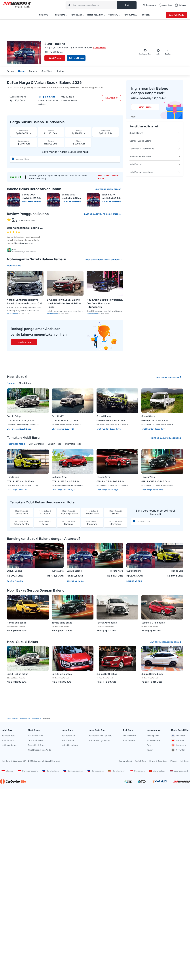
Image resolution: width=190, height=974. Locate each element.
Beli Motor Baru (69, 735)
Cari (127, 5)
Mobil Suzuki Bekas (172, 642)
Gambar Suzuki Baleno (154, 141)
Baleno (10, 71)
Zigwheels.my (116, 771)
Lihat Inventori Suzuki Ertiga (19, 429)
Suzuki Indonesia (25, 718)
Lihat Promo (55, 58)
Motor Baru (76, 15)
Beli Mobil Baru (8, 735)
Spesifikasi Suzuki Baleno (154, 148)
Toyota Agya (103, 477)
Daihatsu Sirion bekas (153, 622)
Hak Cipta (184, 761)
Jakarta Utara (92, 512)
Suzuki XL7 (58, 416)
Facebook (178, 736)
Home (9, 718)
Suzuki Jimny (104, 416)
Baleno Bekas (114, 189)
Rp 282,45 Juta (23, 132)
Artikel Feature (153, 740)
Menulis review (24, 342)
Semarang (115, 522)
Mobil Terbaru (8, 740)
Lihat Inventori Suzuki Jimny (109, 429)
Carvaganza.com (28, 771)
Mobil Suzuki (154, 164)
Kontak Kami (140, 761)
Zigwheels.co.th (179, 771)
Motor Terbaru (68, 740)
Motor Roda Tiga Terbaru (100, 740)
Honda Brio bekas (16, 622)
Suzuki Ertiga (14, 416)
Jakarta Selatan (21, 522)
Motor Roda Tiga (95, 15)
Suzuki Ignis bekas (62, 674)
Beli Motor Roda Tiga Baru (100, 735)
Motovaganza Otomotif (109, 260)
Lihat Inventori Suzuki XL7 (63, 429)
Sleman (115, 512)
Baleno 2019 (108, 194)
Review (60, 71)
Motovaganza (130, 15)
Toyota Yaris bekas (62, 622)
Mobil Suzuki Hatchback (154, 172)
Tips (149, 745)
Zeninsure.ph (95, 771)
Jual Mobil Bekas (35, 740)
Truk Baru (113, 15)
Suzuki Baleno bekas (152, 674)
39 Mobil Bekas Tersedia (111, 202)
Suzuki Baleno (154, 133)
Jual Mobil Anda (176, 15)
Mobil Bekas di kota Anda (39, 750)
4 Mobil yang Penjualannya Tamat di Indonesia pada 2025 (24, 301)
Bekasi (44, 522)
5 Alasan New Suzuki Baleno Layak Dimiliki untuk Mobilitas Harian (64, 303)
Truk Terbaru (129, 740)
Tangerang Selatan (68, 512)
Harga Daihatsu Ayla (65, 490)
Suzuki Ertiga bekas (17, 674)
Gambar (33, 71)
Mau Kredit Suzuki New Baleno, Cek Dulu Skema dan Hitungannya (105, 303)
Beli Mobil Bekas (35, 735)
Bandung (68, 522)
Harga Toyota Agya (109, 490)
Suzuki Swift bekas (107, 674)
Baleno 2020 (69, 194)
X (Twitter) (178, 750)
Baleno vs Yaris (75, 581)
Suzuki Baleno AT (18, 96)
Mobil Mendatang (9, 745)
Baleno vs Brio (134, 581)
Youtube (177, 740)
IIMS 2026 (146, 15)
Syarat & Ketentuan (158, 761)
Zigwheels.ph (50, 771)
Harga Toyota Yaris (154, 490)
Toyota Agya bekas (107, 622)
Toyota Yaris (148, 477)
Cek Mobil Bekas (76, 58)
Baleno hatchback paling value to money (33, 227)
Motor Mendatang (70, 745)
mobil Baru (15, 718)
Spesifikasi (47, 71)
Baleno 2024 (29, 194)
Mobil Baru (43, 15)
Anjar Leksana (13, 314)
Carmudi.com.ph (73, 771)
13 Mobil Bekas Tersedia (71, 202)
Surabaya (44, 512)
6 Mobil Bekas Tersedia (31, 202)
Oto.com (7, 771)
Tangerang (92, 522)
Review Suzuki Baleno (154, 156)
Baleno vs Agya (15, 581)
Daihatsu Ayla (59, 477)
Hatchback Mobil (172, 438)
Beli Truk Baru (129, 735)
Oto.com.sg (137, 771)
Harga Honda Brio (19, 490)
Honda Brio (13, 477)
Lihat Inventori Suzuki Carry (153, 429)
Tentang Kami (125, 761)
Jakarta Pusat (21, 512)
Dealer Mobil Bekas (36, 745)
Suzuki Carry (148, 416)
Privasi (173, 761)
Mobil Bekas (59, 15)
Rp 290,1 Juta (50, 132)
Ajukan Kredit (99, 48)
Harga (21, 71)
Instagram (178, 745)
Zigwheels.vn (157, 771)
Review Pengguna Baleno (109, 214)
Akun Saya (165, 5)
